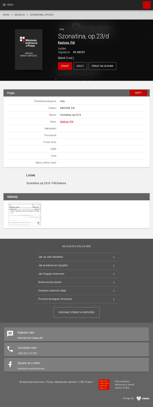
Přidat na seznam (102, 66)
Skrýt (138, 93)
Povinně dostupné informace (55, 298)
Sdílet (80, 66)
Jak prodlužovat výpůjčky (53, 265)
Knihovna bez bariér (50, 282)
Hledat (145, 3)
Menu (7, 5)
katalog (19, 14)
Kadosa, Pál (66, 42)
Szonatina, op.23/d (42, 14)
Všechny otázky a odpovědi (76, 312)
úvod (6, 14)
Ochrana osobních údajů (52, 290)
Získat (65, 66)
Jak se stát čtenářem (50, 256)
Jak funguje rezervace (51, 273)
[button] (28, 49)
